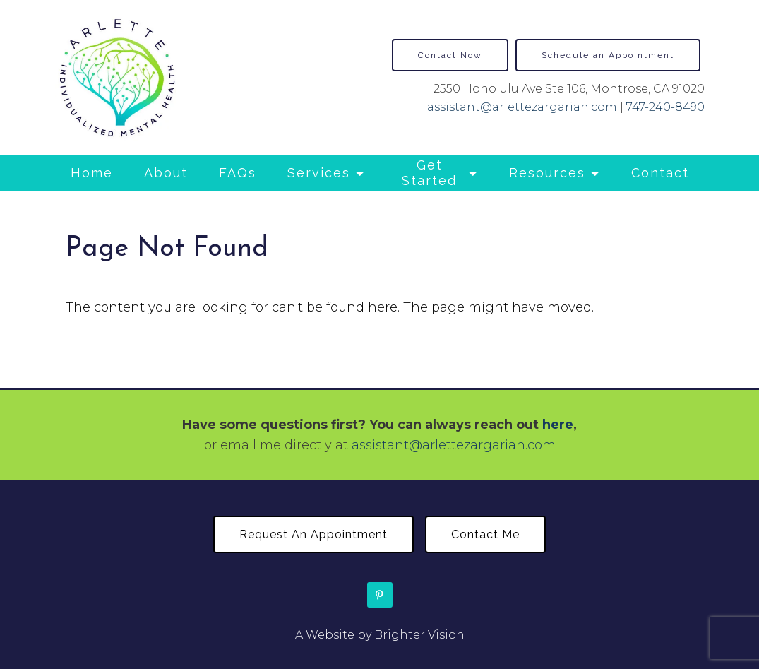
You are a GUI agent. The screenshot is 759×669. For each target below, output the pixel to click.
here (557, 424)
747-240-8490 (665, 107)
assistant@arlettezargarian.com (522, 107)
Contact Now (450, 55)
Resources (547, 172)
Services (318, 172)
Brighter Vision (419, 634)
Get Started (429, 173)
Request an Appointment (313, 534)
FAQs (237, 172)
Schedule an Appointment (608, 55)
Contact (660, 172)
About (166, 172)
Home (92, 172)
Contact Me (485, 534)
